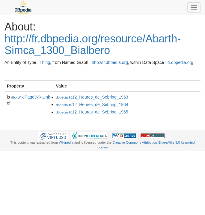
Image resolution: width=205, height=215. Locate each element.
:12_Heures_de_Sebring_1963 (92, 97)
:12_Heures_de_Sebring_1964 (92, 104)
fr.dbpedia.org (180, 62)
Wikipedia (66, 142)
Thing (45, 62)
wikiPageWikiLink (30, 97)
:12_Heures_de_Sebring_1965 (92, 112)
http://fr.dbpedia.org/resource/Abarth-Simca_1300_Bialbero (92, 45)
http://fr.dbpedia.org (110, 62)
